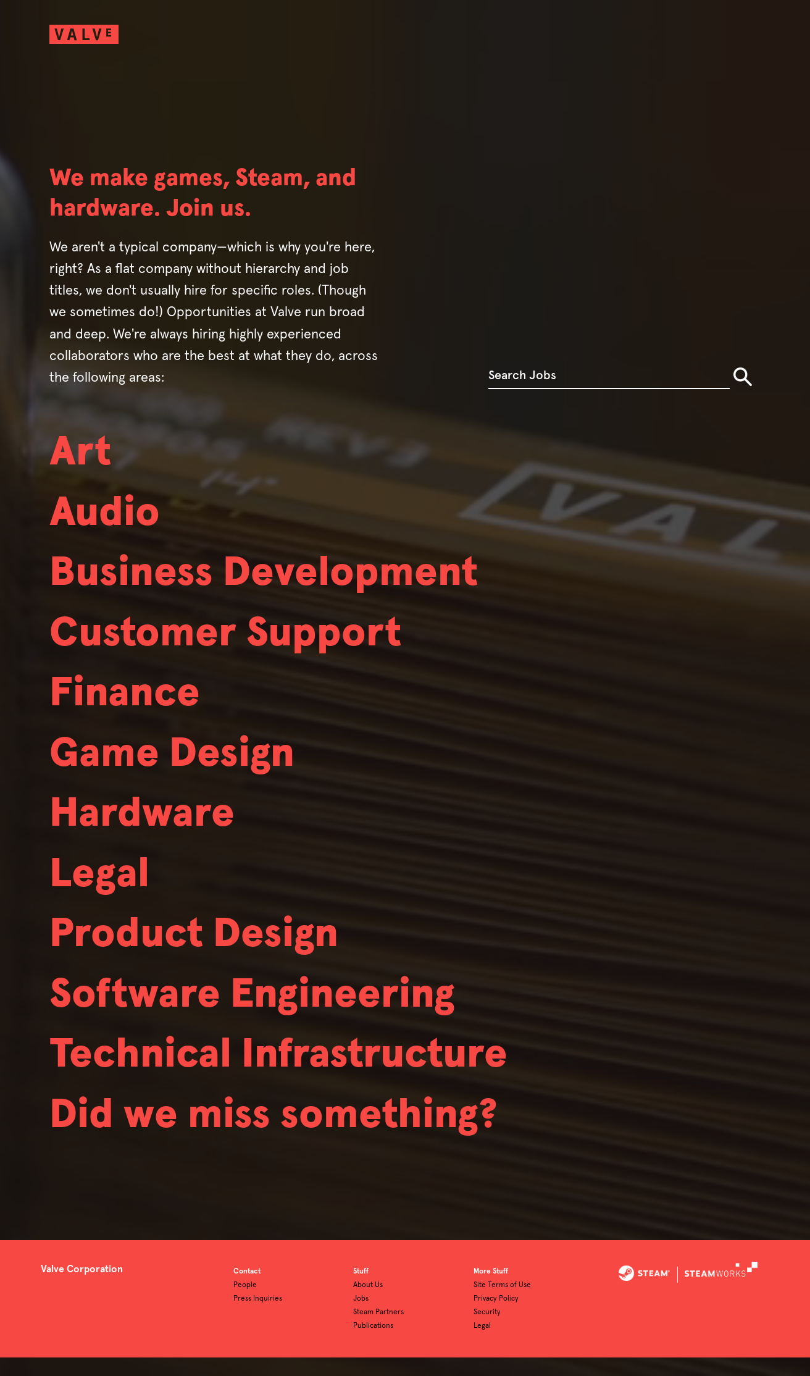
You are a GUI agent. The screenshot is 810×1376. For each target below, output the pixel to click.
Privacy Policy (496, 1317)
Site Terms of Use (502, 1303)
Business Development (277, 583)
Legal (102, 904)
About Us (368, 1303)
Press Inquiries (257, 1317)
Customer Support (237, 647)
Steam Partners (378, 1331)
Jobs (361, 1317)
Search (742, 376)
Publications (373, 1344)
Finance (130, 712)
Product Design (204, 969)
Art (82, 455)
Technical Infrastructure (294, 1097)
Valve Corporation (82, 1288)
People (245, 1303)
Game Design (180, 776)
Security (487, 1331)
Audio (108, 519)
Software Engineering (265, 1033)
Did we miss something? (288, 1161)
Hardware (148, 840)
